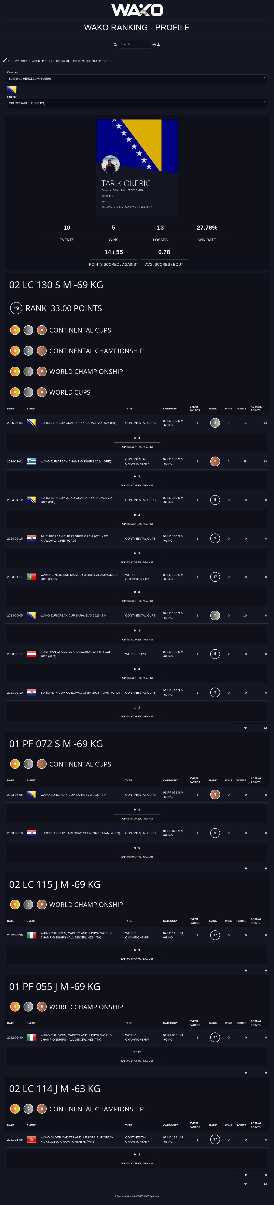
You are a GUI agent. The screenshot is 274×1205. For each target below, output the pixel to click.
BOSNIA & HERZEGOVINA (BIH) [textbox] (30, 78)
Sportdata (155, 1198)
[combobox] (137, 80)
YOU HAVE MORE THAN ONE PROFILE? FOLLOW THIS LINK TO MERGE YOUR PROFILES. (57, 61)
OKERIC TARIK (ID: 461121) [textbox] (27, 103)
